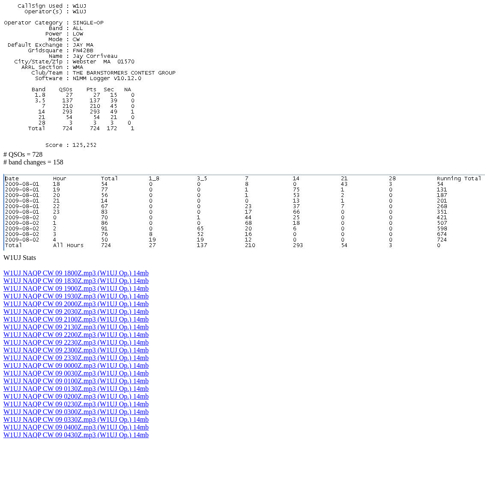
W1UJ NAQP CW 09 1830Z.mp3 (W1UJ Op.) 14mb (76, 280)
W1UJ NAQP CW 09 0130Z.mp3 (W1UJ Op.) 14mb (76, 388)
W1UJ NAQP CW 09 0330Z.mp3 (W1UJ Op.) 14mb (76, 419)
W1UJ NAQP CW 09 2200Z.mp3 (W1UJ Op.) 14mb (76, 334)
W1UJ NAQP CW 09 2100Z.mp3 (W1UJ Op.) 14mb (76, 319)
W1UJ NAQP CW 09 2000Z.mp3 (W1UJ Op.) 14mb (76, 303)
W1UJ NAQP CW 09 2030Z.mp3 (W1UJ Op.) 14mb (76, 311)
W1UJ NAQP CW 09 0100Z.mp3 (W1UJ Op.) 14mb (76, 381)
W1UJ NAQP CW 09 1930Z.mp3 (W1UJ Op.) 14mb (76, 296)
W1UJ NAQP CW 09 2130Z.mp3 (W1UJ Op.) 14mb (76, 327)
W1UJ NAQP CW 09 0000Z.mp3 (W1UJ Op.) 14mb (76, 365)
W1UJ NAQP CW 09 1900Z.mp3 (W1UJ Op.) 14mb (76, 288)
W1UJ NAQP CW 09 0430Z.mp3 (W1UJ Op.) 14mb (76, 434)
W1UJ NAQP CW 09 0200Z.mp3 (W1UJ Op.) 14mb (76, 396)
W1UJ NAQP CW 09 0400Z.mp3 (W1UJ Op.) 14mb (76, 427)
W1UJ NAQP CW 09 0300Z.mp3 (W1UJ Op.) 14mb (76, 411)
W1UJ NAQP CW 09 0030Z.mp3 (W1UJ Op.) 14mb (76, 373)
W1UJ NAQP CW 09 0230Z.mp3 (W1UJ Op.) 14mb (76, 404)
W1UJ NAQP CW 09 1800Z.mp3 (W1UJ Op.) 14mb (76, 273)
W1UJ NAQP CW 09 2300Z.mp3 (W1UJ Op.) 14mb (76, 350)
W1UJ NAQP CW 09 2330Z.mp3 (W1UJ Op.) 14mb (76, 357)
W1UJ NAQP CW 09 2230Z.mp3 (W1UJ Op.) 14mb (76, 342)
